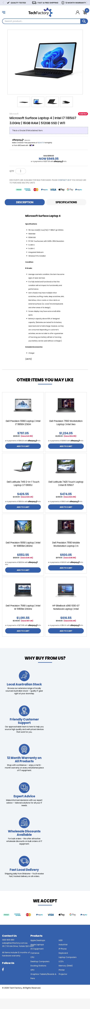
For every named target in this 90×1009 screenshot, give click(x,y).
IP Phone (62, 959)
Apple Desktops (37, 950)
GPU (32, 980)
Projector (63, 984)
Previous (3, 2)
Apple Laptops (37, 955)
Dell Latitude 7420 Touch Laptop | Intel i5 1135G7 (65, 486)
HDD (60, 950)
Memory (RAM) (66, 976)
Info (65, 161)
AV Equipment (37, 959)
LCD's (61, 972)
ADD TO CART (23, 448)
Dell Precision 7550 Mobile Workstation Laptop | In (66, 550)
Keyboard (63, 963)
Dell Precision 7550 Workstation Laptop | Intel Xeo (66, 422)
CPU (32, 967)
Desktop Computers (39, 972)
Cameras (34, 963)
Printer (62, 980)
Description (24, 202)
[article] (23, 423)
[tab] (25, 202)
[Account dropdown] (77, 12)
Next (87, 2)
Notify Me (34, 171)
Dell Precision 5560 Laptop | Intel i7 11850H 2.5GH (23, 422)
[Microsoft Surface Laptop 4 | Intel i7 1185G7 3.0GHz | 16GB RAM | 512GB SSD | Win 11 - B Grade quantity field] (20, 171)
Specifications (66, 202)
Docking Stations (38, 976)
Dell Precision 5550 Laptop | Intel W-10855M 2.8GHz (23, 550)
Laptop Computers (68, 967)
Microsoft (14, 113)
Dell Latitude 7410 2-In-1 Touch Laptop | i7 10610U (23, 486)
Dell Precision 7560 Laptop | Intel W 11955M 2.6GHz (23, 614)
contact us (64, 180)
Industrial (63, 955)
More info (27, 140)
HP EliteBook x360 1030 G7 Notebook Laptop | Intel (65, 614)
